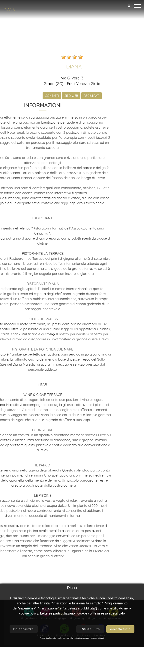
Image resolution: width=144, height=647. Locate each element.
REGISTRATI (91, 179)
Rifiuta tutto (90, 629)
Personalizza (23, 629)
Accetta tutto (120, 629)
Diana (9, 9)
